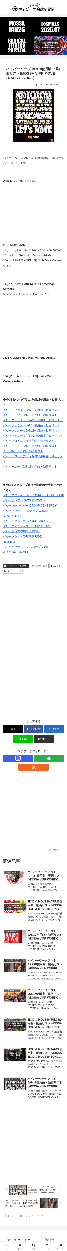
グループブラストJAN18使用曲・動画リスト (31, 425)
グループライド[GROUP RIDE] (23, 536)
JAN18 (55, 566)
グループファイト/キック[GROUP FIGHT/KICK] (33, 495)
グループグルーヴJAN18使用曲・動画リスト (31, 430)
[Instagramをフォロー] (18, 758)
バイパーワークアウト (16, 566)
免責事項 (49, 1239)
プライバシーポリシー (17, 1239)
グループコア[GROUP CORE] (22, 531)
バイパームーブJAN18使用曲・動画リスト (30, 466)
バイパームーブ (13, 571)
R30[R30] (9, 541)
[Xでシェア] (13, 729)
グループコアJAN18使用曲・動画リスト (28, 440)
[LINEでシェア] (23, 739)
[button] (44, 739)
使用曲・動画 (40, 566)
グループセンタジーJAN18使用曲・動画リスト (33, 420)
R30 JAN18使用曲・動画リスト (23, 451)
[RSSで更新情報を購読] (33, 767)
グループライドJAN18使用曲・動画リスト (30, 445)
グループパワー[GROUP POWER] (24, 500)
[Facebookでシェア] (33, 729)
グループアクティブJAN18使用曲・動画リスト (33, 435)
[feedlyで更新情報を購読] (49, 758)
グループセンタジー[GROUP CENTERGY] (30, 505)
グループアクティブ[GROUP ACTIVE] (27, 526)
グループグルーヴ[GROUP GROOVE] (27, 520)
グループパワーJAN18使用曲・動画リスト (30, 415)
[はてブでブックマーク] (54, 729)
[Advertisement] (33, 610)
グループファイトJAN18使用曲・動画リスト (31, 410)
